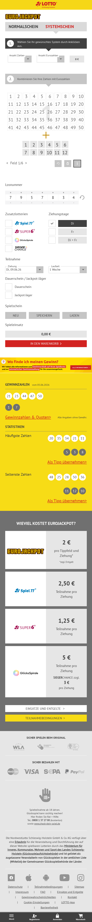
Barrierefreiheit (49, 907)
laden (74, 315)
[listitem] (10, 96)
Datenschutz (15, 886)
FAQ (42, 892)
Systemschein (59, 26)
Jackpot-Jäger (23, 295)
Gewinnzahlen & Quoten (28, 417)
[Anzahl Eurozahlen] (50, 59)
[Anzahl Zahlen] (19, 59)
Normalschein (23, 26)
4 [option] (74, 197)
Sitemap (79, 886)
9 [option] (21, 197)
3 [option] (63, 197)
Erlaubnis (20, 842)
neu (16, 315)
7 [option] (11, 197)
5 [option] (32, 197)
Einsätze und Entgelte (46, 709)
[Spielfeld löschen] (67, 163)
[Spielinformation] (77, 163)
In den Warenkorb (46, 344)
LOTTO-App (68, 902)
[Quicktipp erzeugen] (58, 163)
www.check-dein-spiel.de (47, 823)
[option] (46, 125)
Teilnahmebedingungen (46, 718)
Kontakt (72, 897)
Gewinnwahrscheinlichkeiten (39, 897)
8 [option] (53, 197)
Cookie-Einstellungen (36, 902)
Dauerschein (23, 287)
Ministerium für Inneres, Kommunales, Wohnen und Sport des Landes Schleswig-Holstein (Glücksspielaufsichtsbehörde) (46, 850)
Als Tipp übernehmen (67, 462)
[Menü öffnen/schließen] (11, 917)
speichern (44, 315)
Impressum (22, 892)
